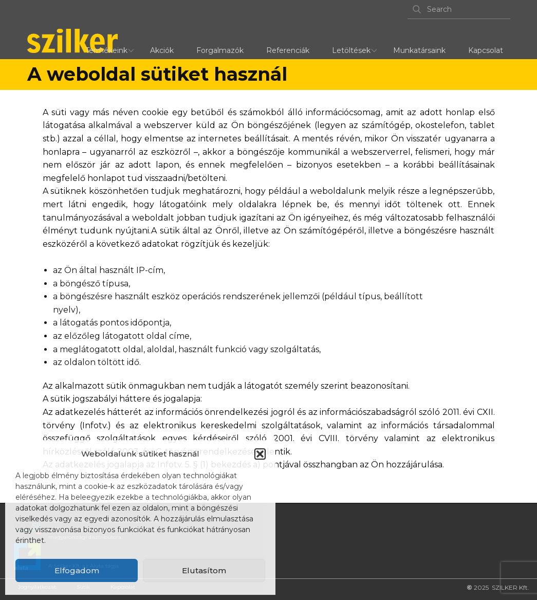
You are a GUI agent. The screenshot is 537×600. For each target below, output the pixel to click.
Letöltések (351, 50)
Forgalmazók (220, 50)
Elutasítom (204, 570)
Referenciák (287, 50)
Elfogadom (76, 570)
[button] (260, 454)
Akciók (162, 50)
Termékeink (106, 50)
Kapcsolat (485, 50)
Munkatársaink (419, 50)
